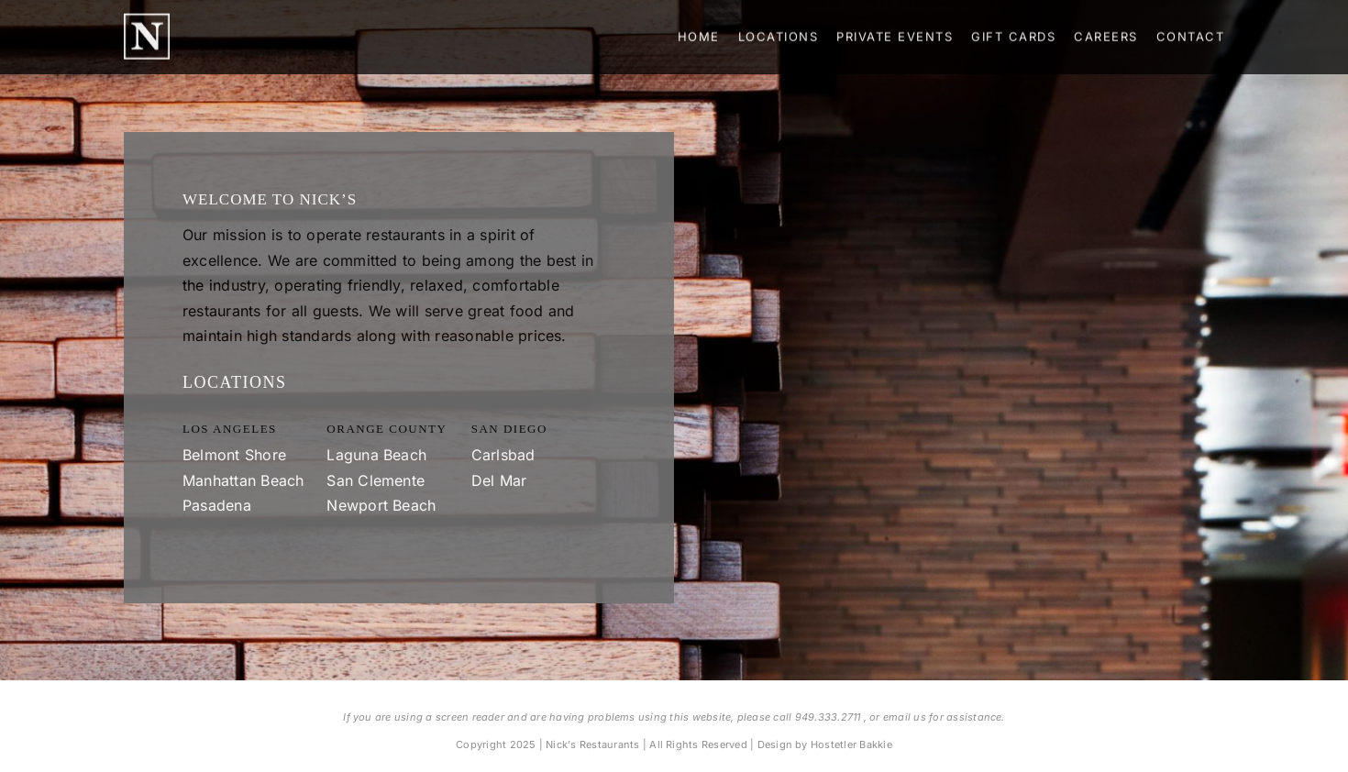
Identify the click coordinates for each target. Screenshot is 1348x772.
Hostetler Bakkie (851, 744)
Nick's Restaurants (592, 744)
